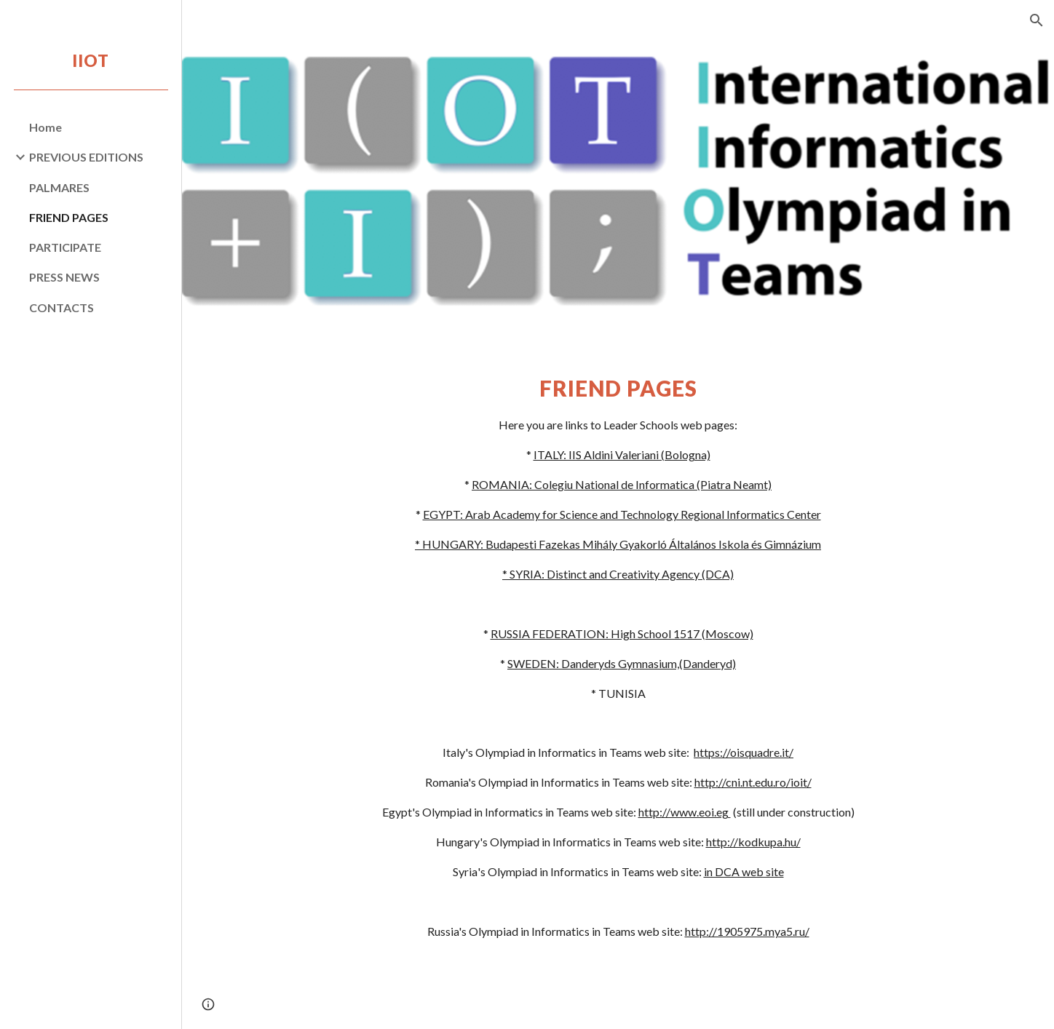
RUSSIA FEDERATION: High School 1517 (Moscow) (622, 633)
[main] (618, 657)
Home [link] (45, 127)
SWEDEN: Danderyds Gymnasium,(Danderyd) (621, 663)
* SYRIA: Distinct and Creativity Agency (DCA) (618, 574)
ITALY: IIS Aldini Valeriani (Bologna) (622, 454)
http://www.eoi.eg (684, 812)
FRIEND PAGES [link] (68, 217)
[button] (1036, 20)
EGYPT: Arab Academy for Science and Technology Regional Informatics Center (622, 514)
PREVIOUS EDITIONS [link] (86, 157)
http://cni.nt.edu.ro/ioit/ (753, 782)
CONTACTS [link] (61, 307)
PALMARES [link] (59, 187)
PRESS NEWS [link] (64, 277)
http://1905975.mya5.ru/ (747, 931)
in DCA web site (744, 871)
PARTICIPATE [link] (65, 247)
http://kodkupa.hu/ (753, 842)
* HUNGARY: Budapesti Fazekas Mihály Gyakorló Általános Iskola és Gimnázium (618, 544)
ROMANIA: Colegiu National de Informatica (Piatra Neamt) (622, 484)
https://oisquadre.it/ (743, 752)
